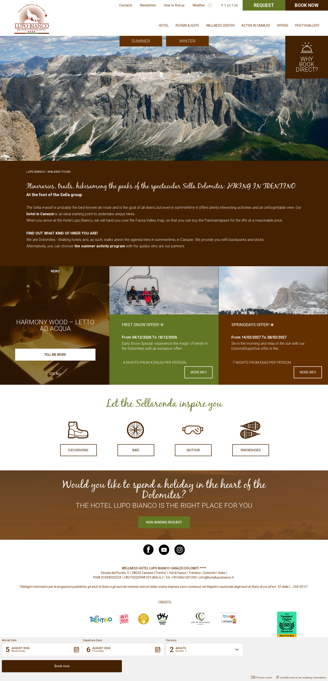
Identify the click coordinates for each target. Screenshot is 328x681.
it (222, 5)
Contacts (125, 5)
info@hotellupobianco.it (216, 577)
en (229, 5)
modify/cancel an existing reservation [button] (301, 677)
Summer (141, 41)
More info (199, 372)
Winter (187, 41)
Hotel (164, 25)
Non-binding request (164, 522)
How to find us (174, 5)
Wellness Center (220, 25)
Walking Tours (59, 171)
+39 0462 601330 (183, 577)
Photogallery (307, 25)
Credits (164, 602)
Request (264, 5)
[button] (42, 665)
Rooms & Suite (187, 25)
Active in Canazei (255, 25)
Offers (282, 25)
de (236, 5)
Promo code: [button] (261, 677)
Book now (307, 5)
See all (55, 374)
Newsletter (148, 5)
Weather (199, 5)
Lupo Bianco (35, 171)
